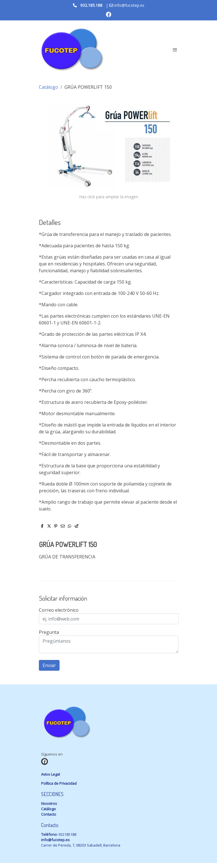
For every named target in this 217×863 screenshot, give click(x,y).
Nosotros (49, 803)
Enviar (49, 665)
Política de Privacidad (59, 783)
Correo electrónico (59, 610)
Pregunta (49, 632)
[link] (72, 49)
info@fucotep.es (55, 839)
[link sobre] (108, 723)
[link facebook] (108, 14)
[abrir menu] (175, 49)
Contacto (48, 814)
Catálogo (48, 87)
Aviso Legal (50, 774)
